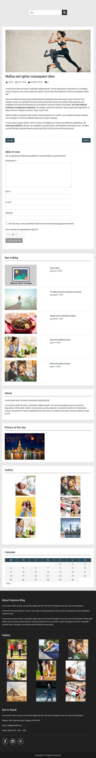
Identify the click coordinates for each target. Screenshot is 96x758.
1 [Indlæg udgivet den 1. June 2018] (60, 564)
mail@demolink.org (14, 725)
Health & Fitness (37, 82)
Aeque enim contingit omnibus (63, 316)
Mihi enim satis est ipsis (60, 364)
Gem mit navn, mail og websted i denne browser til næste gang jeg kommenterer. (41, 224)
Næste (86, 140)
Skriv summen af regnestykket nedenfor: (21, 229)
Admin (10, 82)
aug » (8, 583)
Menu (5, 4)
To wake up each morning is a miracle (65, 292)
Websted (9, 213)
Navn (8, 191)
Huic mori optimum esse (60, 340)
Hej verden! (55, 268)
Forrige (10, 140)
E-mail (8, 202)
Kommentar (10, 161)
